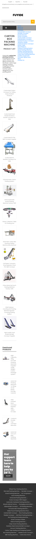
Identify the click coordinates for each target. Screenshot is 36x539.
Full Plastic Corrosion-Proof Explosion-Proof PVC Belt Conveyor (9, 265)
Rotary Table (21, 45)
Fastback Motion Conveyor (26, 44)
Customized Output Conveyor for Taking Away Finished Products (9, 93)
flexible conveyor (9, 515)
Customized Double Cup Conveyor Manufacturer (13, 422)
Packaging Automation (26, 504)
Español (18, 2)
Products (20, 29)
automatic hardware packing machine (18, 502)
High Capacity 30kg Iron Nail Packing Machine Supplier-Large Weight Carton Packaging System (13, 365)
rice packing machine (25, 513)
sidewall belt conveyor (11, 506)
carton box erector (25, 535)
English (10, 2)
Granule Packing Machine (25, 53)
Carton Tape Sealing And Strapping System (18, 530)
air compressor (26, 493)
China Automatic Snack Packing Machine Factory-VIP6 (9, 201)
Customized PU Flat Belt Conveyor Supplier (9, 138)
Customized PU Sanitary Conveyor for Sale (9, 159)
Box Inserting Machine (9, 532)
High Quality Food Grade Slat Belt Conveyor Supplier (9, 334)
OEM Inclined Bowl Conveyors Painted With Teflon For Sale (13, 406)
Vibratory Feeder (23, 42)
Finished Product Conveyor (26, 41)
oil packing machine (26, 506)
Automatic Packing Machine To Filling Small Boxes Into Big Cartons (13, 387)
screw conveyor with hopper (18, 500)
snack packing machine (12, 493)
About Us (20, 27)
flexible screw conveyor (25, 532)
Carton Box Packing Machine (26, 54)
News (19, 59)
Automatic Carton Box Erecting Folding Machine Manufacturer (9, 243)
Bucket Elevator (22, 35)
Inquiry (8, 476)
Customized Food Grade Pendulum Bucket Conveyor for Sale (9, 116)
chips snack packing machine (18, 524)
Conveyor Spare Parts (24, 57)
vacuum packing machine (18, 528)
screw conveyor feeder (18, 519)
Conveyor (20, 30)
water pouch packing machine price (18, 511)
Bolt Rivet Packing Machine (24, 515)
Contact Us (21, 60)
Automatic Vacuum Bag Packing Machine (13, 435)
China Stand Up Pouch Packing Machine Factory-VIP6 (9, 287)
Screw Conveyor (22, 36)
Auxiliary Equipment (23, 56)
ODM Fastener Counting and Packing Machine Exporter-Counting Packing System (9, 310)
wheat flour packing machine (18, 489)
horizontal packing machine (18, 498)
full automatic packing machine (18, 508)
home (19, 26)
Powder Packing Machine (25, 51)
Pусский (25, 2)
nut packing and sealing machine (18, 517)
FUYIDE (18, 15)
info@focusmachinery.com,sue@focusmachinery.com (17, 4)
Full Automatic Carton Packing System (9, 180)
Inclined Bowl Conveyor (25, 39)
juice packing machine (18, 495)
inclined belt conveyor (10, 513)
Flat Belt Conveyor (23, 33)
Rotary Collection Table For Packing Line (9, 222)
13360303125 (5, 8)
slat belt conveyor (26, 491)
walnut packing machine (18, 522)
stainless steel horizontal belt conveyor (18, 526)
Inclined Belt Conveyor (24, 32)
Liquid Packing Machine (25, 50)
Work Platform (22, 47)
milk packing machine (11, 535)
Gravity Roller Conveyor (25, 38)
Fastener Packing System (25, 48)
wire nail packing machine (11, 491)
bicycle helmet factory (10, 504)
